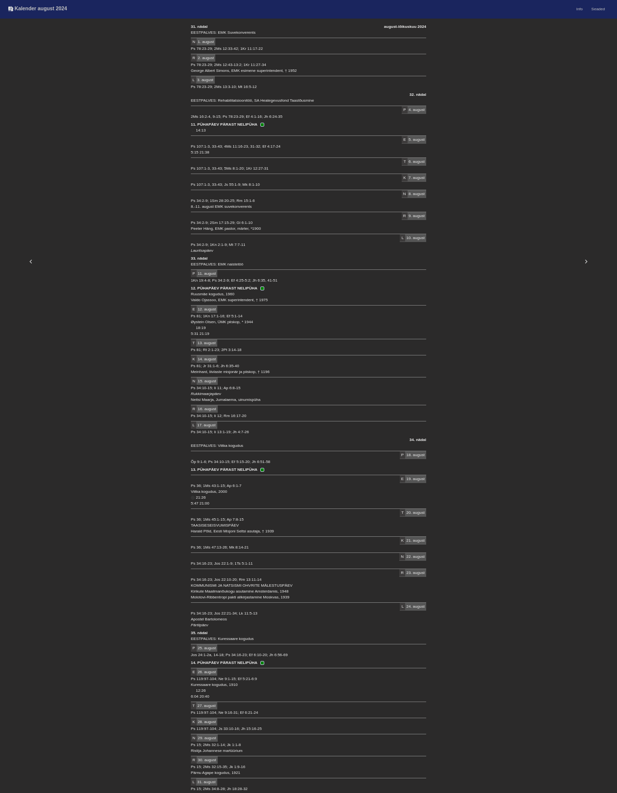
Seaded (598, 9)
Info (579, 9)
